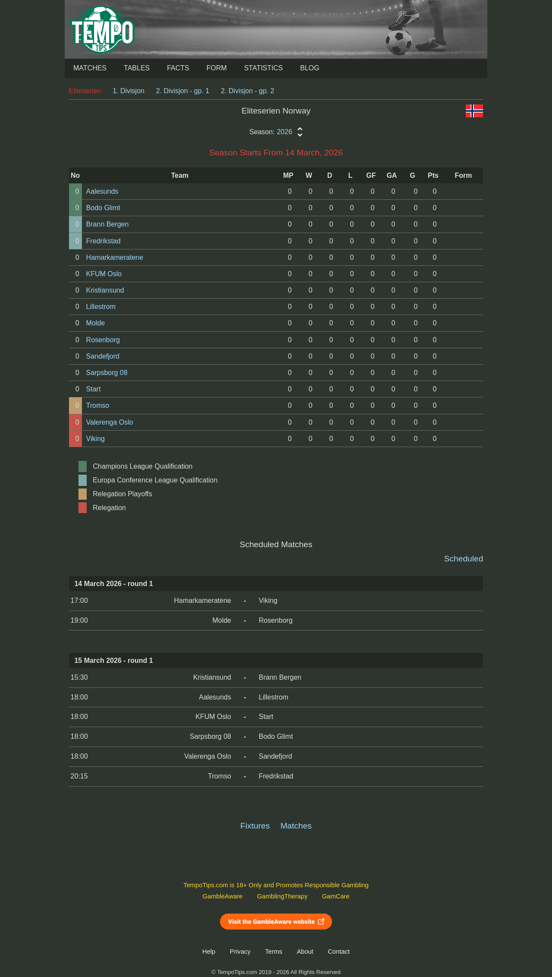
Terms (273, 951)
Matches (90, 68)
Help (208, 951)
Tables (137, 68)
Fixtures (255, 825)
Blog (309, 68)
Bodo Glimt (103, 207)
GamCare (336, 896)
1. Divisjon (128, 91)
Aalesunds (102, 191)
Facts (178, 68)
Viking (95, 438)
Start (93, 389)
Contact (339, 951)
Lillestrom (101, 306)
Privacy (240, 951)
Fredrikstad (103, 241)
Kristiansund (105, 290)
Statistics (263, 68)
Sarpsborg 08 (107, 372)
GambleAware (223, 896)
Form (217, 68)
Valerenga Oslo (109, 422)
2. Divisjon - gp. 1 (183, 91)
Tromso (98, 405)
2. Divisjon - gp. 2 (247, 91)
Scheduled (463, 558)
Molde (95, 323)
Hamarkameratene (115, 257)
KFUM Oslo (104, 273)
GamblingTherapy (282, 896)
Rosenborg (103, 340)
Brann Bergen (107, 224)
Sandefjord (102, 356)
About (305, 951)
